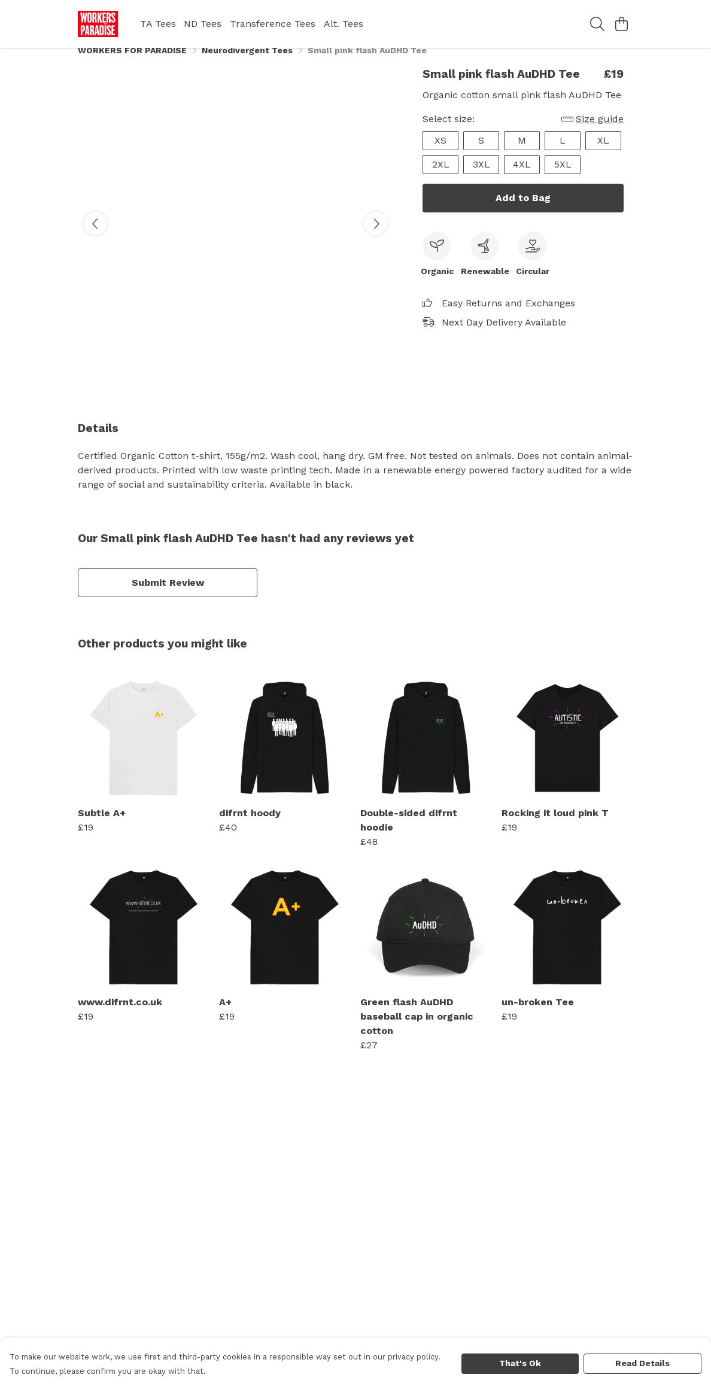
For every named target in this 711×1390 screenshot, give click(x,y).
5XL (563, 177)
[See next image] (376, 237)
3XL (481, 177)
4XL (522, 177)
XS (440, 153)
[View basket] (621, 24)
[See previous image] (96, 237)
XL (603, 153)
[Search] (597, 24)
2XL (440, 177)
